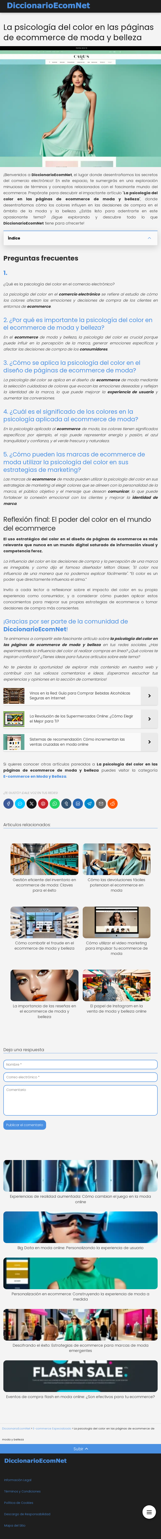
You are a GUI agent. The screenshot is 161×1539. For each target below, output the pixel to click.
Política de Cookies (18, 1503)
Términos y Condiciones (22, 1491)
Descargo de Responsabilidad (27, 1514)
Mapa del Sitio (14, 1525)
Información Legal (17, 1480)
